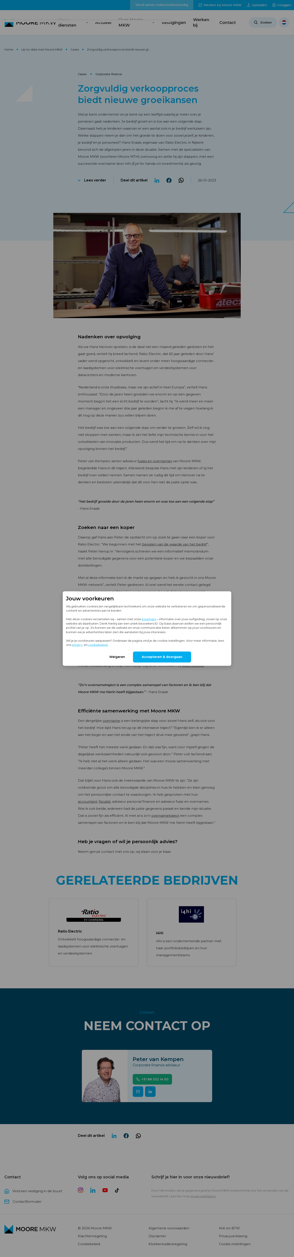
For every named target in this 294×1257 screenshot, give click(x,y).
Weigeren (117, 657)
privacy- (77, 645)
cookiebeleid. (98, 645)
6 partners (149, 619)
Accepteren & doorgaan (162, 657)
